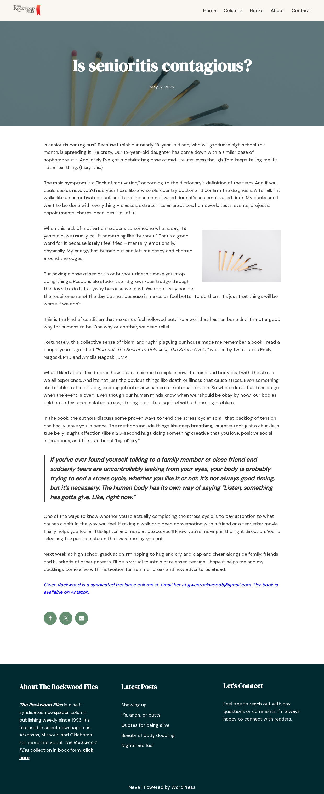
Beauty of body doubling (148, 735)
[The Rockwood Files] (30, 10)
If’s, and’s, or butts (141, 715)
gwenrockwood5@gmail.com (219, 585)
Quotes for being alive (145, 725)
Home (209, 10)
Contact (301, 10)
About (277, 10)
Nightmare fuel (137, 745)
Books (256, 10)
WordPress (183, 787)
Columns (233, 10)
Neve (134, 787)
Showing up (134, 705)
